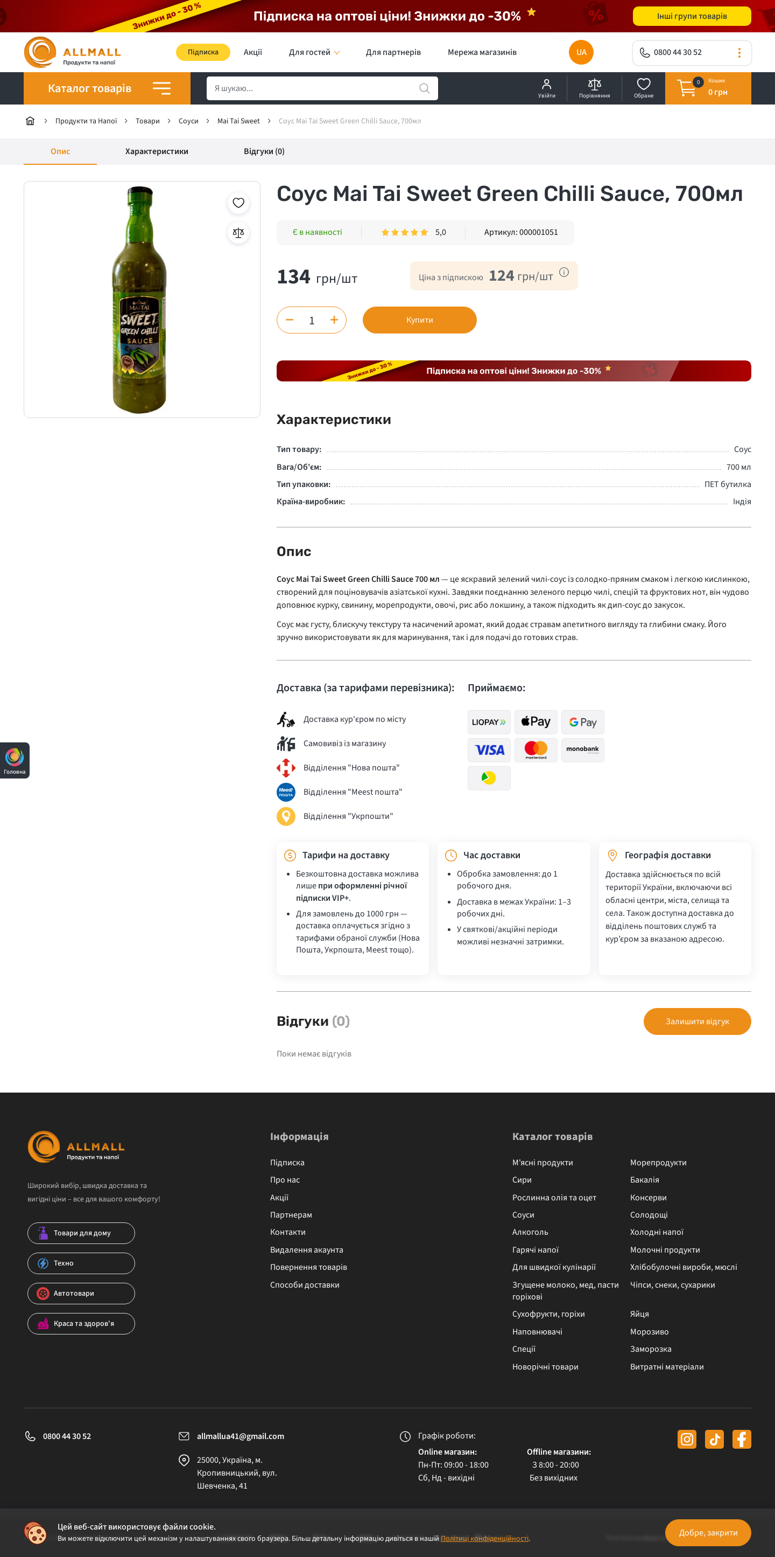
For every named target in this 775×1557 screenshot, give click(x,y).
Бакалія (644, 1180)
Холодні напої (657, 1232)
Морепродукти (658, 1163)
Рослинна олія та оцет (554, 1198)
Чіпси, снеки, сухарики (672, 1285)
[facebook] (741, 1439)
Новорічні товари (545, 1367)
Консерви (648, 1198)
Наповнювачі (537, 1332)
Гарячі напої (535, 1250)
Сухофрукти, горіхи (548, 1314)
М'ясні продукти (542, 1163)
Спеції (524, 1349)
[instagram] (687, 1439)
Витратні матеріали (667, 1367)
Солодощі (649, 1215)
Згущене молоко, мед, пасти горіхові (565, 1291)
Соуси (523, 1215)
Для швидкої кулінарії (554, 1267)
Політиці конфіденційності (485, 1538)
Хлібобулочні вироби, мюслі (683, 1267)
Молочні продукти (665, 1250)
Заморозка (651, 1349)
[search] (322, 88)
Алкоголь (530, 1232)
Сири (522, 1180)
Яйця (639, 1314)
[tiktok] (714, 1439)
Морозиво (649, 1332)
